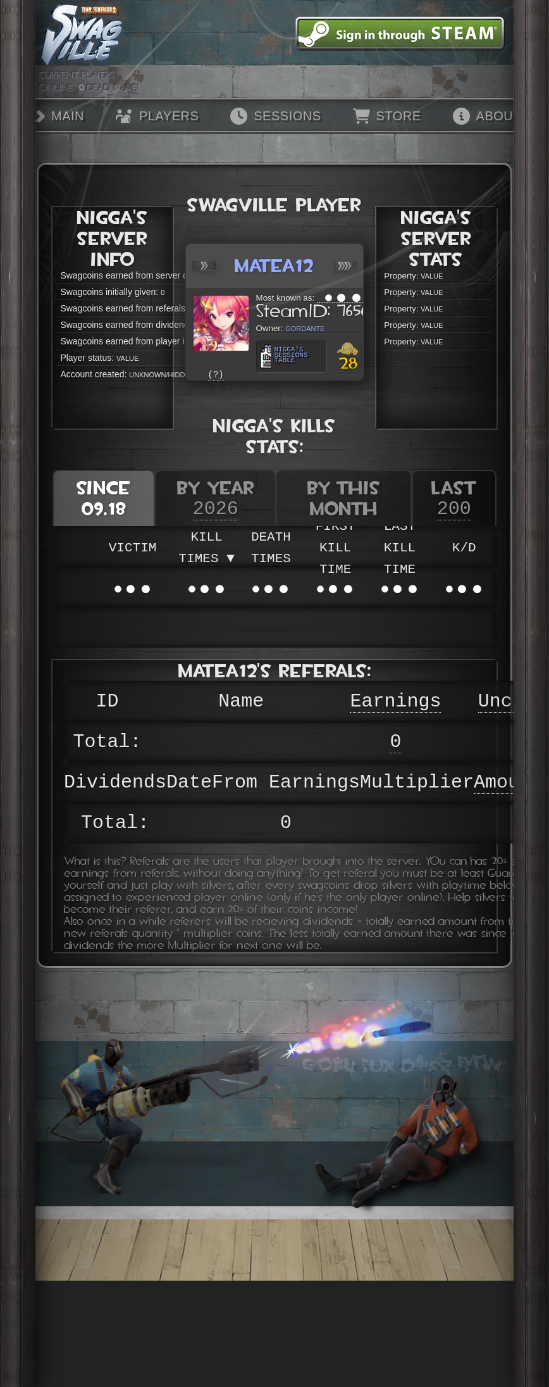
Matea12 (274, 265)
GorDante (304, 327)
